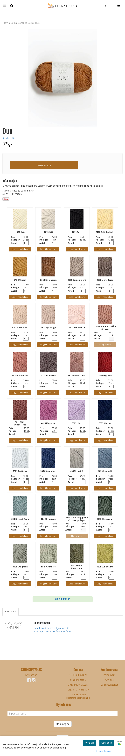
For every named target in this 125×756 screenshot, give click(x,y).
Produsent (10, 611)
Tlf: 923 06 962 (78, 694)
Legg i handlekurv (20, 249)
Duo (37, 22)
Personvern (109, 674)
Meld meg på (62, 723)
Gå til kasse (62, 599)
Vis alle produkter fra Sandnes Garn (52, 631)
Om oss (109, 679)
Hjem (5, 22)
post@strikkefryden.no (78, 697)
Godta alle (106, 742)
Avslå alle (89, 742)
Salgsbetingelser (109, 684)
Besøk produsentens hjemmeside (51, 628)
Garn (13, 22)
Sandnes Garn (25, 22)
